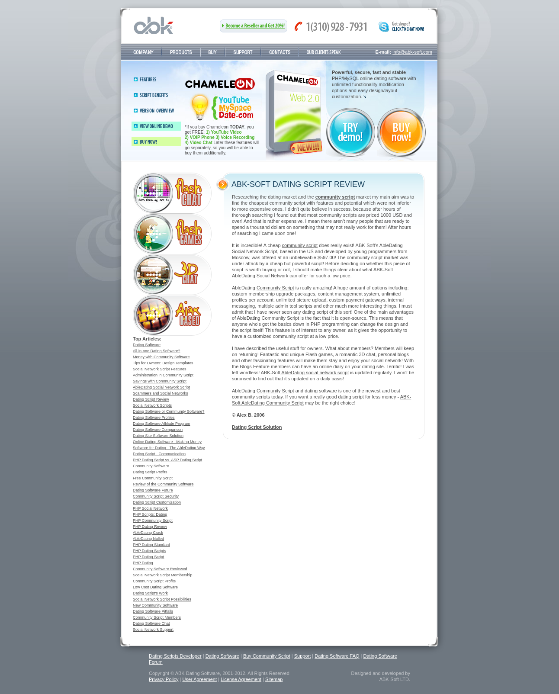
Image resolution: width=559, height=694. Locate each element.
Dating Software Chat (151, 623)
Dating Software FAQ (337, 656)
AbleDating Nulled (148, 539)
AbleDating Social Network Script (161, 387)
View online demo (156, 126)
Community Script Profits (154, 581)
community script (300, 245)
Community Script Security (156, 496)
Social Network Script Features (159, 369)
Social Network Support (153, 629)
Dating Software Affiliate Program (161, 423)
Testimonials (324, 52)
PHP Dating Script (148, 557)
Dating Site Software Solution (158, 436)
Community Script (275, 287)
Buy (213, 52)
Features (148, 79)
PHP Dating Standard (151, 545)
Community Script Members (157, 617)
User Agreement (199, 679)
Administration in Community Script (163, 375)
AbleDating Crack (148, 532)
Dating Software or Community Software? (169, 411)
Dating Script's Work (150, 593)
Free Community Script (153, 478)
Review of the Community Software (163, 484)
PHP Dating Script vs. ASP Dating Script (167, 460)
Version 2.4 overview (160, 110)
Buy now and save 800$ (223, 107)
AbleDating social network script (314, 372)
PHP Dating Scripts (149, 551)
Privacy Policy (163, 679)
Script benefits (154, 95)
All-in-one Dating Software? (156, 351)
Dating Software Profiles (154, 417)
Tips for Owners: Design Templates (163, 363)
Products (181, 52)
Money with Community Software (161, 357)
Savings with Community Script (159, 381)
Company (143, 52)
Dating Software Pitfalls (153, 611)
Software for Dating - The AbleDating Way (169, 448)
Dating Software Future (153, 490)
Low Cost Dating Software (155, 587)
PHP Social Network (150, 508)
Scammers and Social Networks (160, 393)
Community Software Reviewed (160, 569)
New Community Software (155, 605)
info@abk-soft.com (412, 52)
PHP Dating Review (150, 526)
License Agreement (241, 679)
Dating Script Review (151, 399)
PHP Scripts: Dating (150, 514)
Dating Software (147, 345)
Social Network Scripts (152, 405)
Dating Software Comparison (158, 429)
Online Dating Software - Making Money (167, 442)
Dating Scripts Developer (175, 656)
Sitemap (274, 679)
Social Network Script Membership (163, 575)
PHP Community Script (153, 520)
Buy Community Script (266, 656)
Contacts (279, 52)
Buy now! (156, 141)
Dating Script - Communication (159, 454)
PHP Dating (143, 563)
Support (243, 52)
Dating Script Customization (157, 502)
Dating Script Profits (150, 472)
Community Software (151, 466)
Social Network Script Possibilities (162, 599)
